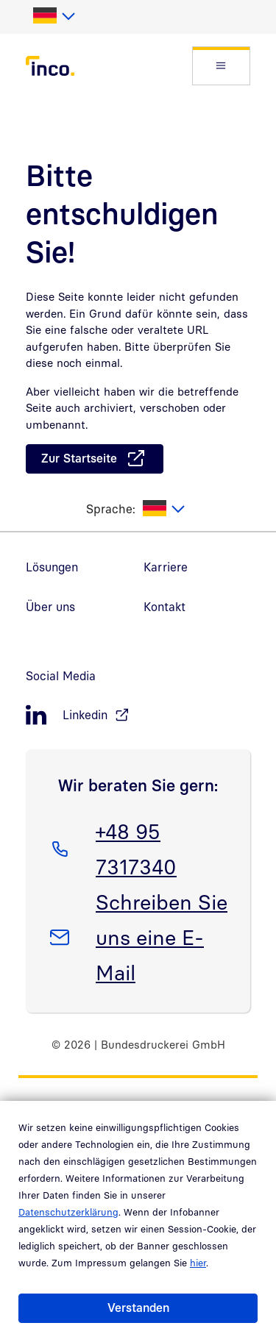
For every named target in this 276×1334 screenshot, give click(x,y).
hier (198, 1263)
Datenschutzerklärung (68, 1212)
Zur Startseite (79, 458)
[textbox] (53, 16)
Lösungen (52, 567)
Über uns (50, 606)
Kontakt (164, 606)
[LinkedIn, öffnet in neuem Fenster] (138, 715)
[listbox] (53, 16)
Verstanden (138, 1307)
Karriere (166, 567)
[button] (221, 65)
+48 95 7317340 (136, 846)
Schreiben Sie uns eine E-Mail (161, 935)
